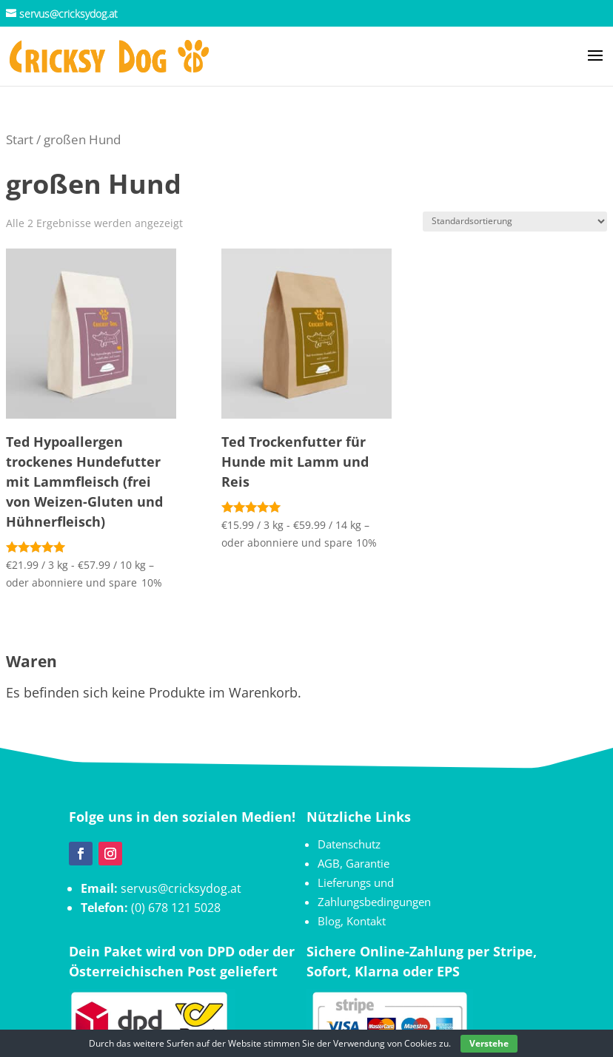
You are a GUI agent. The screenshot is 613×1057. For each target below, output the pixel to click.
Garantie (367, 863)
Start (19, 139)
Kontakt (366, 921)
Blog (329, 921)
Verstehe (489, 1043)
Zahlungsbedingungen (374, 901)
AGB (329, 863)
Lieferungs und (356, 882)
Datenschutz (349, 844)
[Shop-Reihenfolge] (515, 222)
